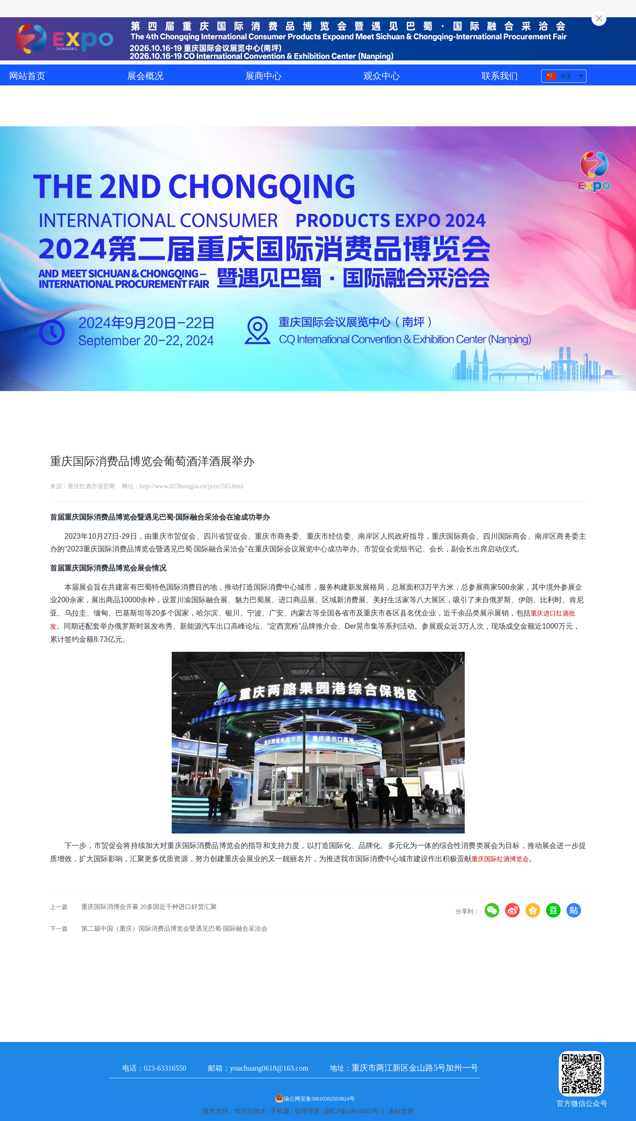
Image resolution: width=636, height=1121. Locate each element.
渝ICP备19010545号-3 (353, 1111)
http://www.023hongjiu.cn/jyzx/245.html (191, 486)
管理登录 (307, 1111)
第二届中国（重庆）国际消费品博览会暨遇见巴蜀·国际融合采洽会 (174, 928)
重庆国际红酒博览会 (500, 859)
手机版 (280, 1111)
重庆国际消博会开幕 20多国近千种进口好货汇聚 (149, 906)
